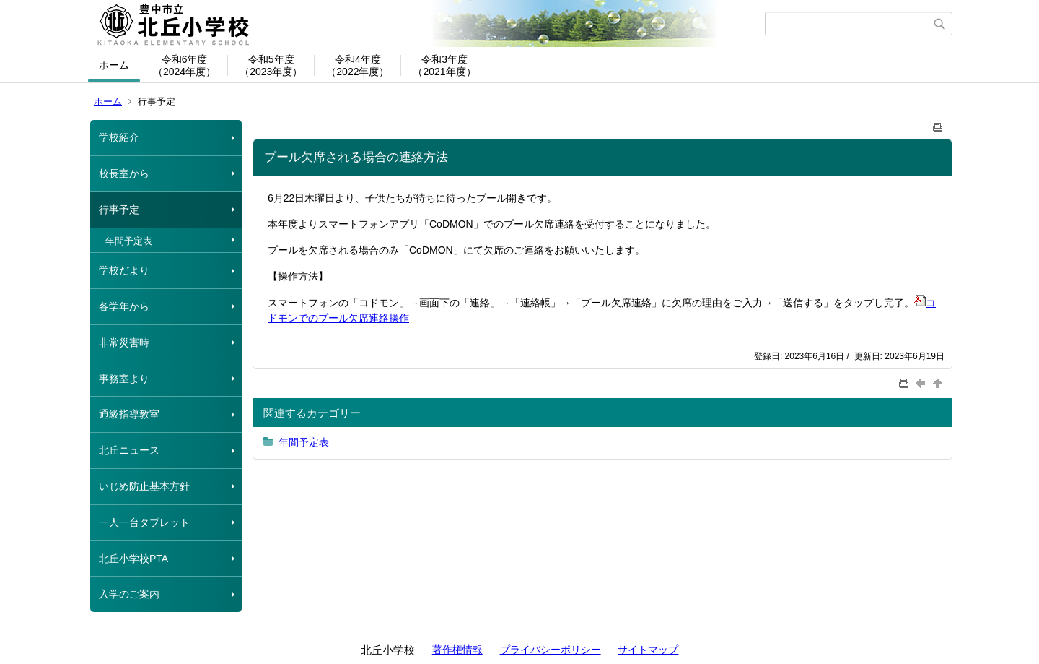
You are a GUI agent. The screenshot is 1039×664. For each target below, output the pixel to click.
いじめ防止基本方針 (144, 486)
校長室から (124, 173)
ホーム (114, 65)
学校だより (124, 270)
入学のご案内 (129, 594)
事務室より (124, 378)
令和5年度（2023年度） (271, 65)
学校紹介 (119, 137)
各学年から (124, 306)
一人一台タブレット (144, 522)
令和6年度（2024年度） (184, 65)
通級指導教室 (129, 414)
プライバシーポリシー (550, 649)
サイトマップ (648, 649)
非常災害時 (124, 342)
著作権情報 (457, 649)
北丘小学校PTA (133, 558)
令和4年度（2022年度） (357, 65)
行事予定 (119, 209)
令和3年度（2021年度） (444, 65)
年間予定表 (128, 241)
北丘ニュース (129, 450)
